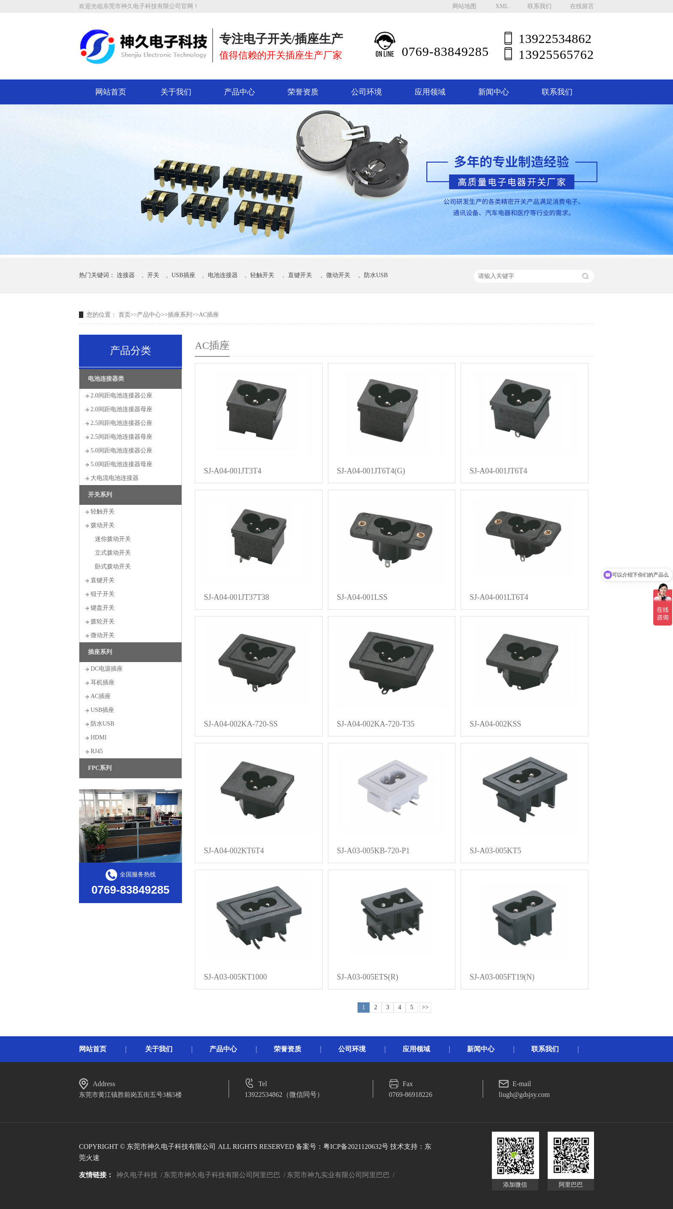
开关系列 (100, 495)
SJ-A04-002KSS (495, 724)
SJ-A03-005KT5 (495, 850)
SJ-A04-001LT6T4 (499, 597)
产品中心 (239, 92)
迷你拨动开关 (113, 539)
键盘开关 (103, 607)
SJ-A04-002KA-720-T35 (376, 724)
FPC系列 (100, 768)
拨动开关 (103, 525)
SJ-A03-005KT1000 (235, 977)
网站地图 (464, 6)
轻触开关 (262, 275)
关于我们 (176, 92)
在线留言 (582, 6)
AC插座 (209, 314)
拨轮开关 (103, 621)
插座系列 (180, 314)
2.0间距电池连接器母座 (121, 409)
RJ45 (97, 751)
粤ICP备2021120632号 (355, 1146)
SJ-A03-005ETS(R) (367, 977)
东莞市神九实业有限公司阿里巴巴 (338, 1174)
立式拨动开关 (113, 553)
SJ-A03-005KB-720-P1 (373, 850)
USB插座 (183, 275)
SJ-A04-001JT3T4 (232, 471)
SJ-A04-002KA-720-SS (241, 724)
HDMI (98, 737)
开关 (153, 275)
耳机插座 (103, 682)
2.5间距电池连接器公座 (121, 423)
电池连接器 (223, 275)
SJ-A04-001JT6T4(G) (371, 471)
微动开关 (338, 275)
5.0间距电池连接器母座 (121, 464)
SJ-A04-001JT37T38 (236, 597)
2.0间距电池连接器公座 (121, 395)
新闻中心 (493, 92)
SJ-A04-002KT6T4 (234, 850)
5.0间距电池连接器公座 (121, 450)
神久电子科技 (137, 1174)
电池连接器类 (106, 379)
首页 (124, 314)
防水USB (376, 275)
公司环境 (366, 92)
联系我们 (539, 6)
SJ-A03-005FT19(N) (502, 977)
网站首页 (110, 92)
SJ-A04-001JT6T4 (498, 471)
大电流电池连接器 (115, 478)
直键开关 (300, 275)
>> (425, 1007)
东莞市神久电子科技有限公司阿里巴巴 (222, 1174)
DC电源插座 (107, 669)
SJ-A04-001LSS (362, 597)
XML (502, 6)
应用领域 (430, 92)
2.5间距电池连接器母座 (121, 437)
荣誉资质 (303, 92)
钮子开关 (103, 594)
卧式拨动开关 (113, 566)
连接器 (126, 275)
